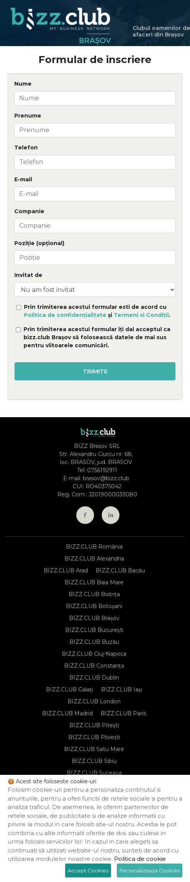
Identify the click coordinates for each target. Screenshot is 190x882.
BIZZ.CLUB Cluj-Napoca (94, 653)
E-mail (23, 179)
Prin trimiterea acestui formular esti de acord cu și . (97, 310)
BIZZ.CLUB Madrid (67, 713)
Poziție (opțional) (39, 243)
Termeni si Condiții (141, 315)
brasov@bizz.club (106, 478)
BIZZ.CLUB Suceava (94, 772)
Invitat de (28, 275)
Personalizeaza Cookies (149, 870)
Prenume (27, 115)
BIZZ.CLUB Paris (123, 713)
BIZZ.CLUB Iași (121, 689)
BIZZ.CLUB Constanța (94, 665)
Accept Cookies (88, 870)
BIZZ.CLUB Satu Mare (94, 749)
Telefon (26, 147)
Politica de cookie (140, 858)
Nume (23, 83)
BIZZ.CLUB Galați (69, 689)
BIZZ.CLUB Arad (66, 570)
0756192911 (102, 470)
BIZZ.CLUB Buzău (94, 641)
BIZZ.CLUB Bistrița (94, 594)
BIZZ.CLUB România (94, 546)
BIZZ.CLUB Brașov (94, 618)
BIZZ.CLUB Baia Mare (94, 582)
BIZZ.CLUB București (94, 630)
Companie (29, 211)
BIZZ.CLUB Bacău (120, 570)
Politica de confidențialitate (65, 315)
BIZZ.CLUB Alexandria (94, 558)
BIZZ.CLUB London (94, 701)
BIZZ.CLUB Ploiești (94, 737)
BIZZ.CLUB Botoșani (94, 606)
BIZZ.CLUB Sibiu (94, 761)
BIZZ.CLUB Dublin (94, 677)
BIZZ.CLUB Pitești (94, 725)
